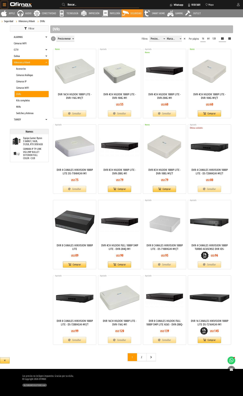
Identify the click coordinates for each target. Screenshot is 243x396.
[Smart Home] (147, 13)
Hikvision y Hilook (26, 21)
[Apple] (4, 13)
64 (208, 38)
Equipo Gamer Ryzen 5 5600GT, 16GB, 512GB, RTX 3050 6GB (33, 141)
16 (203, 38)
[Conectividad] (37, 13)
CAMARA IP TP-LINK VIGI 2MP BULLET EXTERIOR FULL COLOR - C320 (32, 153)
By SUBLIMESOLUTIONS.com (34, 385)
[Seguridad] (125, 13)
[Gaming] (170, 13)
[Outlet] (188, 13)
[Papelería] (105, 13)
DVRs (42, 21)
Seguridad (8, 21)
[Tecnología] (61, 13)
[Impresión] (83, 13)
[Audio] (20, 13)
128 (214, 38)
